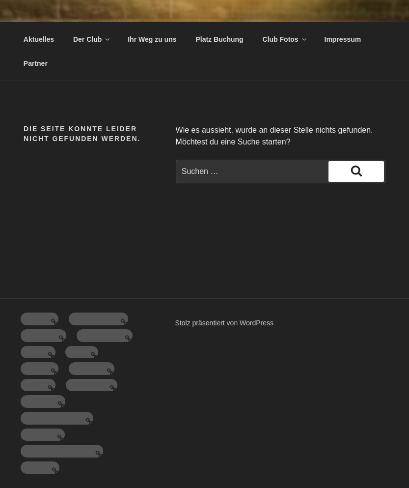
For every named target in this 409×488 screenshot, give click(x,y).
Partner (36, 63)
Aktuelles (39, 39)
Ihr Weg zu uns (152, 39)
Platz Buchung (219, 39)
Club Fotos (285, 39)
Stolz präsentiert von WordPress (224, 323)
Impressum (343, 39)
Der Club (92, 39)
